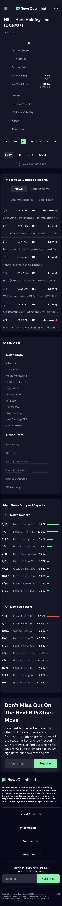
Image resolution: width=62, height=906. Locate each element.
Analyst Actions (22, 200)
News (19, 189)
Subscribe (48, 878)
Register (46, 763)
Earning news (40, 189)
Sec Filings (46, 200)
